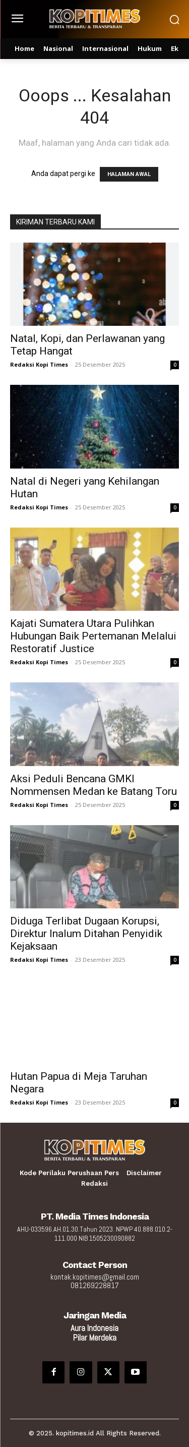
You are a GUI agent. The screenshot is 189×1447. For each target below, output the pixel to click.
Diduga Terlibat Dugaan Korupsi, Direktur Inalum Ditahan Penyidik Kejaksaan (86, 933)
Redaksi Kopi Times (39, 364)
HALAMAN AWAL (129, 174)
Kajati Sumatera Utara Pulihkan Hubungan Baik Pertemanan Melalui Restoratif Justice (93, 636)
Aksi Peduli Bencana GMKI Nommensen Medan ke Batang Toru (93, 785)
